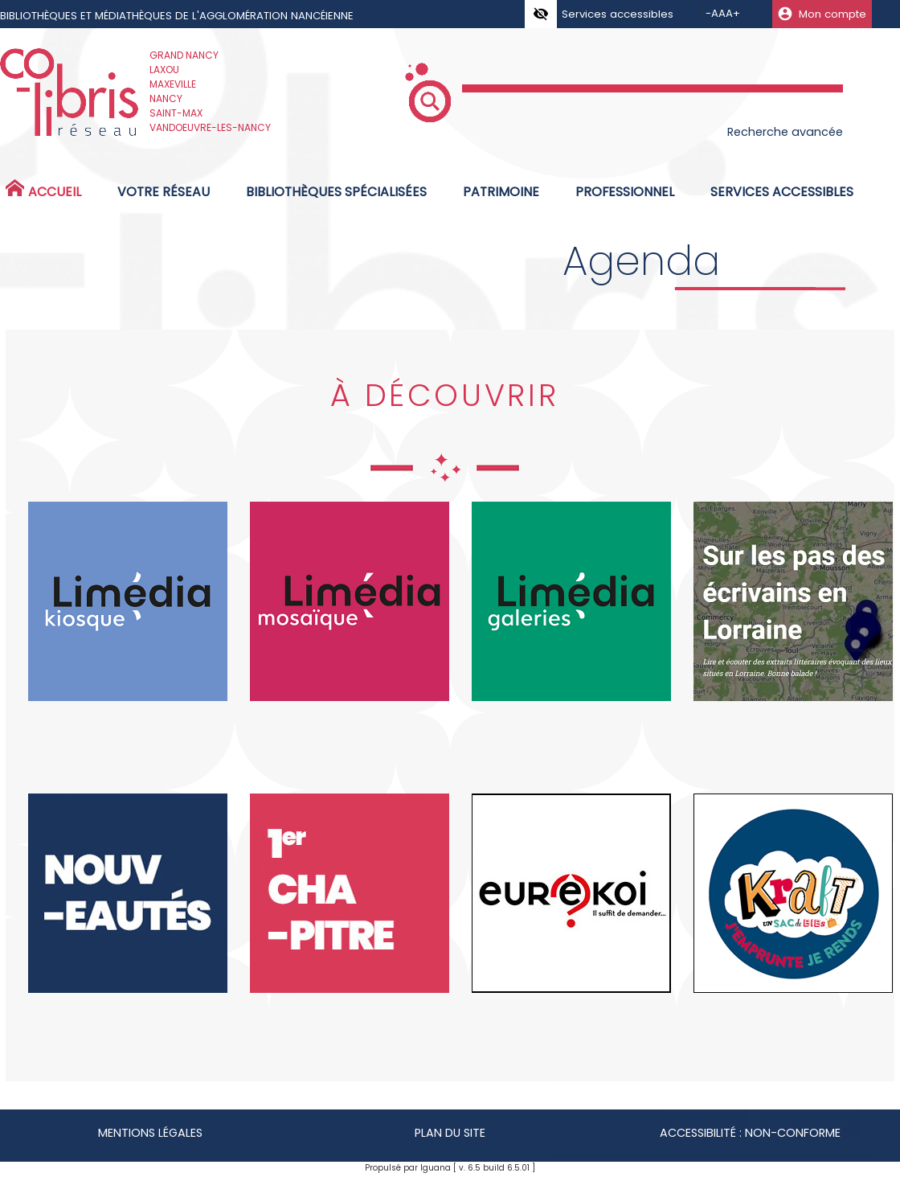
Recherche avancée (785, 132)
